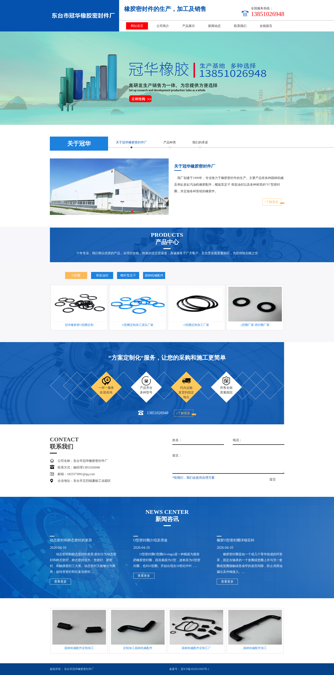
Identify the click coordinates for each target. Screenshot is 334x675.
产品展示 (188, 26)
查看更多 (144, 640)
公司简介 (163, 26)
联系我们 (240, 26)
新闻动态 (214, 26)
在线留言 (266, 26)
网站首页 (137, 26)
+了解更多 (97, 202)
